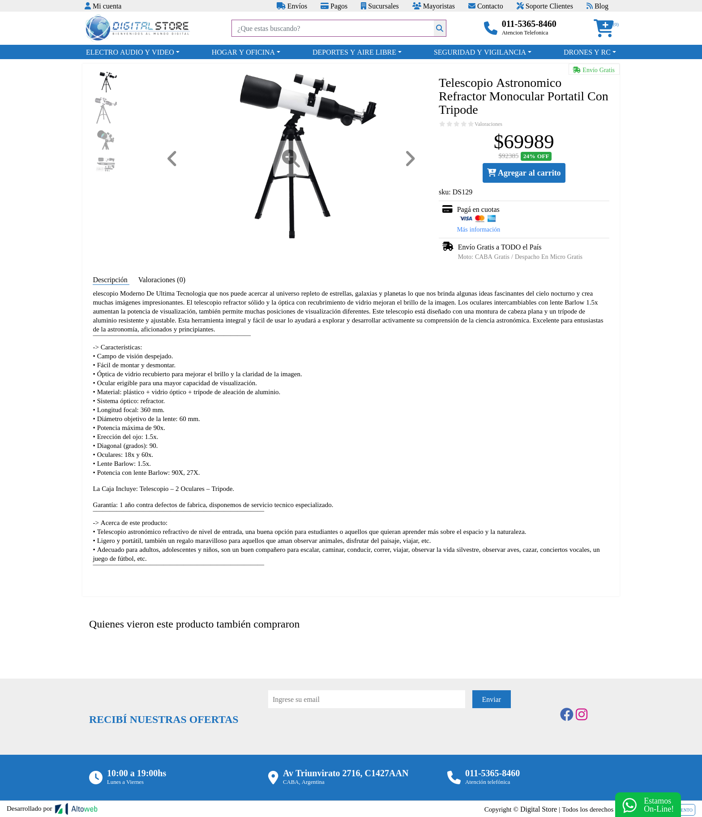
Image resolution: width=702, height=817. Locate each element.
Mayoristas (433, 6)
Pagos (334, 6)
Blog (597, 6)
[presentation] (336, 732)
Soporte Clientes (545, 6)
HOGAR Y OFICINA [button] (243, 52)
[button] (607, 28)
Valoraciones (488, 124)
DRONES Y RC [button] (587, 52)
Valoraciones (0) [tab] (161, 279)
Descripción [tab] (111, 279)
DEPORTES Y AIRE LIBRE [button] (354, 52)
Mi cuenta (103, 6)
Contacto (485, 6)
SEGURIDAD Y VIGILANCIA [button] (480, 52)
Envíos (292, 6)
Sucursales (379, 6)
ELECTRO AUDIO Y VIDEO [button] (130, 52)
